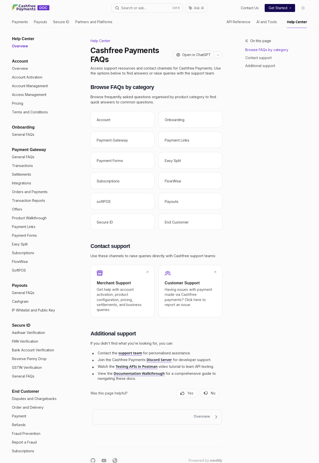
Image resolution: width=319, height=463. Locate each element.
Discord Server (159, 359)
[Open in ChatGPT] (193, 55)
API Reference (238, 24)
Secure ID (61, 24)
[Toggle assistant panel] (196, 7)
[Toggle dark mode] (303, 8)
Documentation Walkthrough (139, 373)
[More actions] (218, 54)
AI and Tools (266, 24)
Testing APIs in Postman (137, 366)
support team (130, 353)
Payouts (40, 24)
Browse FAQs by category (266, 50)
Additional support (260, 66)
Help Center (297, 23)
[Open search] (147, 7)
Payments (20, 24)
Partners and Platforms (93, 24)
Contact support (258, 58)
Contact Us (250, 8)
